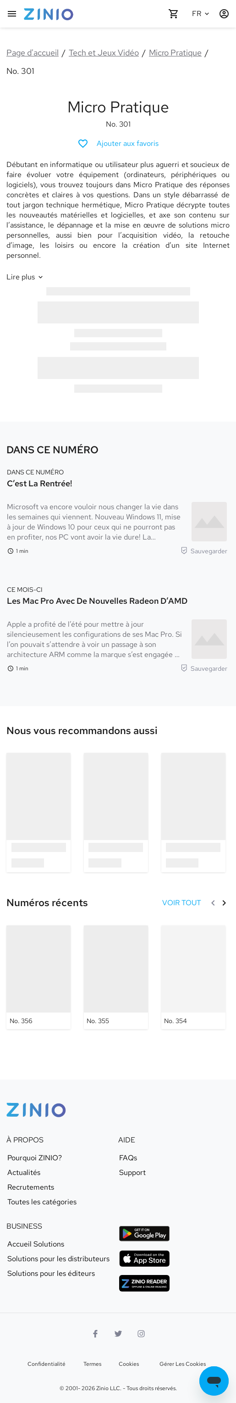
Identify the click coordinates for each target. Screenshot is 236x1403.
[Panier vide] (174, 14)
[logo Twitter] (118, 1334)
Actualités (23, 1173)
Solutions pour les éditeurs (51, 1273)
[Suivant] (224, 902)
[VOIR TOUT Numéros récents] (181, 903)
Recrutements (30, 1187)
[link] (82, 731)
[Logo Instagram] (141, 1334)
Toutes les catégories (42, 1202)
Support (132, 1173)
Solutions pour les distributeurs (58, 1259)
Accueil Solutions (35, 1244)
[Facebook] (95, 1334)
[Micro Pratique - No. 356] (38, 977)
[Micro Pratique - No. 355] (116, 977)
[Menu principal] (12, 14)
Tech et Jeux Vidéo (104, 52)
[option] (38, 812)
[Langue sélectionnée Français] (202, 14)
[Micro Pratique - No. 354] (193, 977)
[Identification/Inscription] (224, 14)
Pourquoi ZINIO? (34, 1158)
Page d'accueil (32, 52)
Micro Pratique (175, 52)
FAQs (128, 1158)
